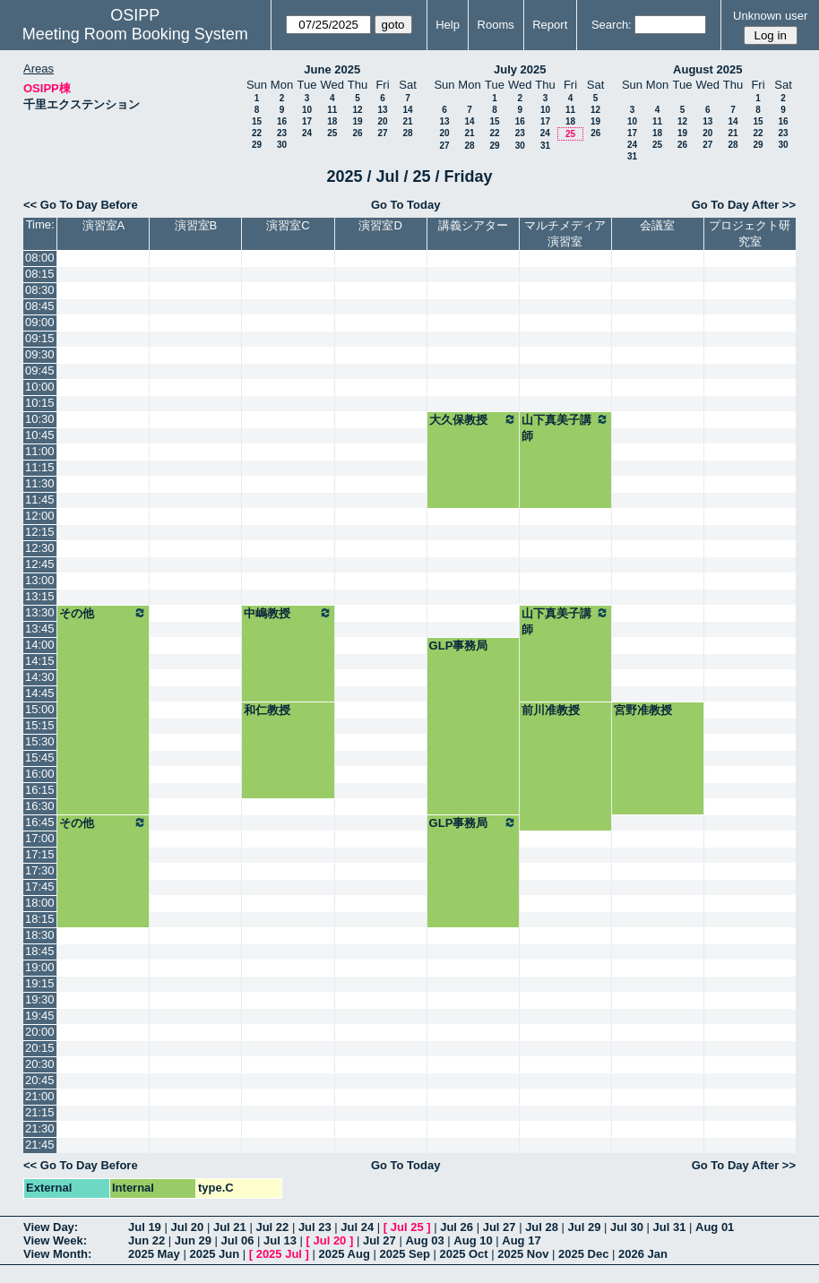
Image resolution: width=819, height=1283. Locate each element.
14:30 (40, 677)
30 (282, 145)
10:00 (40, 386)
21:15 (40, 1112)
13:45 (40, 628)
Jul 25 (407, 1227)
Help (447, 24)
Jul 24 (357, 1227)
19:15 (40, 983)
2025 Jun (214, 1254)
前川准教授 (551, 710)
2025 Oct (463, 1254)
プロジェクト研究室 (749, 233)
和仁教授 (267, 710)
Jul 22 (272, 1227)
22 (257, 133)
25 (332, 133)
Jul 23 (315, 1227)
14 (407, 110)
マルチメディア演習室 (565, 233)
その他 (103, 613)
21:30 (40, 1128)
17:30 (40, 870)
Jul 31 (669, 1227)
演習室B (196, 225)
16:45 (40, 822)
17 (307, 121)
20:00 (40, 1031)
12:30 (40, 548)
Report (549, 24)
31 (545, 146)
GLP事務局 (458, 645)
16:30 (40, 806)
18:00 (40, 902)
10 (307, 110)
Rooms (496, 24)
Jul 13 (280, 1240)
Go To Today (406, 204)
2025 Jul (279, 1254)
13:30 (40, 612)
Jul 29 (584, 1227)
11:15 (40, 467)
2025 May (154, 1254)
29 (257, 145)
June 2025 (332, 69)
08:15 (40, 273)
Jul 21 (229, 1227)
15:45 (40, 757)
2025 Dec (583, 1254)
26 (357, 133)
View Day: (50, 1227)
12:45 (40, 564)
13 (382, 110)
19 (357, 121)
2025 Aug (344, 1254)
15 (257, 121)
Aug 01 (714, 1227)
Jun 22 (146, 1240)
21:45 (40, 1144)
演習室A (103, 225)
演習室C (287, 225)
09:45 (40, 370)
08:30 (40, 290)
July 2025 (520, 69)
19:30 (40, 999)
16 (282, 121)
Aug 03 (424, 1240)
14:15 (40, 660)
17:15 (40, 854)
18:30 (40, 935)
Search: (611, 24)
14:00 (40, 644)
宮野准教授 (643, 710)
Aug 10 (472, 1240)
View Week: (55, 1240)
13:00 (40, 580)
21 (407, 121)
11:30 (40, 483)
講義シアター (473, 225)
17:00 (40, 838)
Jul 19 (144, 1227)
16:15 (40, 789)
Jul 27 (499, 1227)
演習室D (379, 225)
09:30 (40, 354)
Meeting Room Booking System (135, 34)
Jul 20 (186, 1227)
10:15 (40, 402)
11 (332, 110)
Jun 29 (193, 1240)
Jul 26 (456, 1227)
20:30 (40, 1064)
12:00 (40, 515)
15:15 (40, 725)
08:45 (40, 306)
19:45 (40, 1015)
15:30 (40, 741)
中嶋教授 (288, 613)
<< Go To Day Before (80, 204)
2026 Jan (643, 1254)
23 (282, 133)
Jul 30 (626, 1227)
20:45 (40, 1080)
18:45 (40, 951)
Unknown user (770, 15)
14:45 (40, 693)
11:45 (40, 499)
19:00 (40, 967)
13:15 (40, 596)
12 (357, 110)
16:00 (40, 773)
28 (407, 133)
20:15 (40, 1048)
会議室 (657, 225)
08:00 (40, 257)
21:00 (40, 1096)
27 (382, 133)
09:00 (40, 322)
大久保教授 (473, 419)
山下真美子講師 (565, 427)
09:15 (40, 338)
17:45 (40, 886)
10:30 (40, 419)
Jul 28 (541, 1227)
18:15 (40, 919)
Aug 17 (521, 1240)
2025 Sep (404, 1254)
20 (382, 121)
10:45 (40, 435)
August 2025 (707, 69)
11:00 (40, 451)
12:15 (40, 531)
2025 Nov (522, 1254)
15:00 (40, 709)
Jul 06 (237, 1240)
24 (307, 133)
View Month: (57, 1254)
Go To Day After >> (744, 204)
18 (332, 121)
